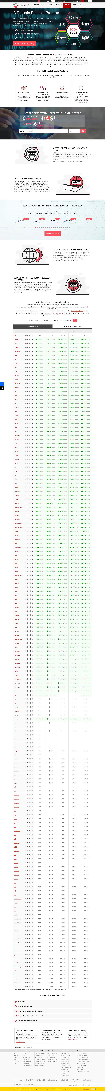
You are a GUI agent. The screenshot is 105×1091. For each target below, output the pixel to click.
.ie (15, 835)
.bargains (17, 655)
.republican (17, 923)
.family (16, 963)
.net (15, 759)
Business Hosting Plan (81, 1065)
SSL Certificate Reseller (39, 1063)
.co (15, 947)
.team (16, 379)
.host (15, 447)
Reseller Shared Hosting (40, 1053)
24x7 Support (16, 1059)
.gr (15, 883)
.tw (15, 927)
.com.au (16, 771)
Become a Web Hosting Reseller (83, 1053)
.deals (16, 959)
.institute (17, 487)
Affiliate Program (26, 1057)
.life (15, 343)
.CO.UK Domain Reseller (66, 1065)
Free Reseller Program (29, 57)
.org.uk (16, 711)
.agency (16, 439)
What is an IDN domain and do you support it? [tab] (32, 1011)
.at (15, 811)
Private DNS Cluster (77, 311)
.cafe (15, 403)
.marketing (17, 967)
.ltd (15, 391)
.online (16, 543)
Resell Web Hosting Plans (82, 1055)
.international (18, 527)
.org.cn (16, 803)
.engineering (18, 639)
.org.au (16, 851)
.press (16, 571)
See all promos (52, 233)
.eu (15, 699)
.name (16, 767)
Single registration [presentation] (32, 326)
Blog (24, 1055)
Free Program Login (27, 1059)
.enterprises (18, 523)
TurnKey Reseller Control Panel (83, 1071)
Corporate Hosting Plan (81, 1067)
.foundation (17, 899)
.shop (16, 971)
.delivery (16, 387)
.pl (15, 891)
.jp (15, 955)
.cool (15, 475)
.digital (16, 339)
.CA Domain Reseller (65, 1071)
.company (17, 843)
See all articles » (46, 1039)
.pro (15, 355)
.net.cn (16, 799)
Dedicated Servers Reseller (40, 1059)
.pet (15, 591)
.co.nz (16, 867)
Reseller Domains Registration (83, 1061)
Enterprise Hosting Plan (81, 1069)
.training (16, 623)
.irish (15, 411)
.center (16, 375)
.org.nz (16, 875)
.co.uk (16, 707)
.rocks (16, 531)
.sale (15, 395)
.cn (15, 791)
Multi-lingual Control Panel (52, 1061)
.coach (16, 579)
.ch (15, 755)
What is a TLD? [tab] (22, 1001)
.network (17, 435)
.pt (15, 815)
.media (16, 535)
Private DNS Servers (81, 1063)
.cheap (16, 451)
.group (16, 879)
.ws (15, 907)
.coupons (17, 351)
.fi (14, 779)
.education (17, 939)
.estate (16, 607)
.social (16, 483)
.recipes (16, 455)
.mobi (16, 423)
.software (17, 651)
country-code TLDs (61, 313)
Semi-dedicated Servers (39, 1057)
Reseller (36, 5)
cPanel (74, 5)
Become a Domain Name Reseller (83, 1057)
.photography (18, 575)
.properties (17, 667)
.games (16, 935)
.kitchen (16, 515)
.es (15, 731)
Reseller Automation (51, 1055)
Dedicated (58, 5)
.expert (16, 503)
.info (15, 367)
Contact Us (16, 1057)
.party (16, 903)
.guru (15, 359)
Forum (24, 1053)
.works (16, 443)
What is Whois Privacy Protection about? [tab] (30, 1016)
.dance (16, 647)
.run (15, 371)
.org (15, 751)
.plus (15, 595)
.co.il (15, 915)
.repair (16, 499)
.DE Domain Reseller (65, 1069)
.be (15, 743)
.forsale (16, 635)
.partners (17, 683)
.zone (16, 719)
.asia (15, 819)
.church (16, 583)
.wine (15, 479)
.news (16, 551)
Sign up (78, 1)
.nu (15, 895)
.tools (16, 671)
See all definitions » (73, 1039)
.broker (16, 587)
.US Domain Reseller (65, 1063)
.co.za (16, 863)
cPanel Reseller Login (27, 1061)
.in (15, 775)
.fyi (15, 823)
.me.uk (16, 715)
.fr (15, 735)
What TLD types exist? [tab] (25, 1006)
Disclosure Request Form (28, 1084)
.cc (15, 855)
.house (16, 675)
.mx (15, 979)
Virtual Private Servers (39, 1055)
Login (73, 1)
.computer (17, 679)
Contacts (82, 5)
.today (16, 347)
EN (89, 1)
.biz (15, 839)
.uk (15, 703)
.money (16, 631)
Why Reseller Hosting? (52, 1053)
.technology (18, 547)
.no (15, 739)
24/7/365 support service (81, 99)
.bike (15, 555)
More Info (86, 1089)
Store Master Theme (51, 1057)
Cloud (44, 5)
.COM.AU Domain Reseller (66, 1067)
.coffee (16, 643)
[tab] (32, 326)
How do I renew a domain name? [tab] (28, 1020)
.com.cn (16, 795)
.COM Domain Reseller (65, 1053)
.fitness (16, 407)
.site (15, 467)
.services (17, 519)
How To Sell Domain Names (82, 1059)
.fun (15, 471)
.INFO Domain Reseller (65, 1057)
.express (17, 539)
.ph (15, 695)
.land (15, 611)
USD (52, 1)
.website (16, 415)
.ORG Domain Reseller (65, 1059)
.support (16, 459)
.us (15, 723)
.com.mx (17, 983)
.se (15, 887)
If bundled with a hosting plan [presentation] (72, 326)
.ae (15, 975)
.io (15, 691)
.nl (15, 787)
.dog (15, 431)
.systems (17, 663)
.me (15, 859)
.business (17, 831)
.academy (17, 659)
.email (16, 399)
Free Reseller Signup (27, 1063)
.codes (16, 463)
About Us (16, 1055)
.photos (16, 619)
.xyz (15, 783)
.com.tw (16, 931)
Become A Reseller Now (23, 43)
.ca (15, 827)
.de (15, 747)
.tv (15, 951)
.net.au (16, 807)
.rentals (16, 495)
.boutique (17, 383)
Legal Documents (17, 1084)
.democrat (17, 919)
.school (16, 943)
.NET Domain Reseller (65, 1055)
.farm (16, 603)
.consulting (17, 687)
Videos (15, 1063)
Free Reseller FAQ (17, 1061)
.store (16, 567)
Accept (93, 1089)
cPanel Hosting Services (40, 1065)
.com (15, 335)
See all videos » (20, 1042)
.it (14, 727)
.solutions (17, 491)
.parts (16, 559)
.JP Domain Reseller (65, 1075)
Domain (67, 5)
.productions (18, 507)
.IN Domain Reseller (65, 1073)
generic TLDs (50, 313)
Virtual (50, 5)
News (15, 1053)
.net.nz (16, 871)
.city (15, 427)
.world (16, 363)
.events (16, 615)
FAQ (83, 1)
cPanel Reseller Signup (27, 1065)
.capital (16, 511)
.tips (15, 627)
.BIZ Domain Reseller (65, 1061)
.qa (15, 911)
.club (15, 847)
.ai (15, 987)
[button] (35, 227)
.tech (15, 563)
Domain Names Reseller (40, 1061)
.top (15, 763)
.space (16, 419)
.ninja (15, 599)
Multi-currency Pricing (52, 1059)
